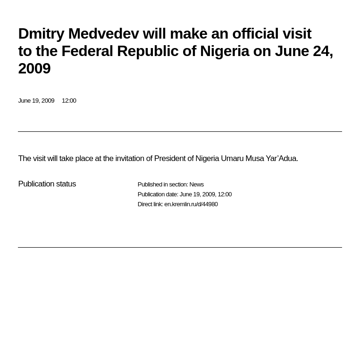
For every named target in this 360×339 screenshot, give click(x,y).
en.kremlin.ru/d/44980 (191, 204)
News (196, 184)
